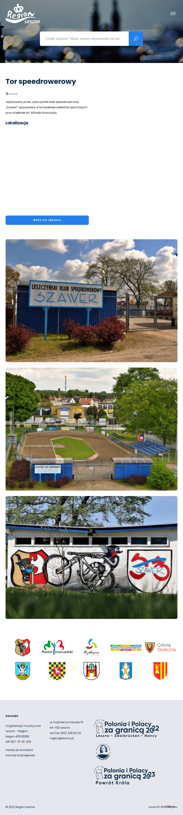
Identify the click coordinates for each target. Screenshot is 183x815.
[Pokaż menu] (172, 13)
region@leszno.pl (62, 738)
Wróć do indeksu (47, 220)
